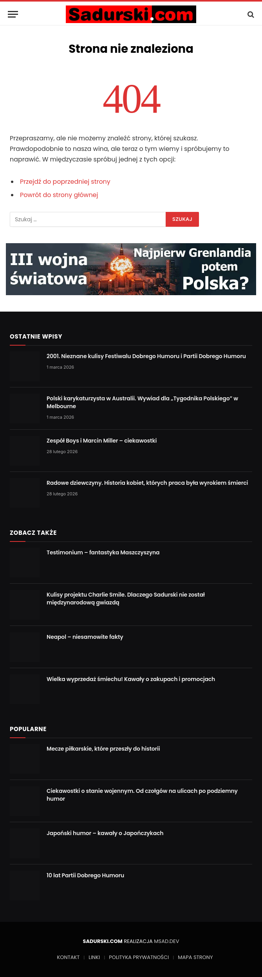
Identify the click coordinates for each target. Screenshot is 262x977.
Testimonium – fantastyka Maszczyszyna (103, 552)
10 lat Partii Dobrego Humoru (85, 875)
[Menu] (13, 14)
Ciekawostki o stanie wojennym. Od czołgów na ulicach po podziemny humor (142, 795)
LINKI (94, 957)
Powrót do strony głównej (59, 194)
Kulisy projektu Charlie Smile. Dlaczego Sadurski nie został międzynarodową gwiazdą (126, 598)
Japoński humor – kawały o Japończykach (105, 833)
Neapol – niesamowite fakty (85, 637)
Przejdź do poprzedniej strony (65, 181)
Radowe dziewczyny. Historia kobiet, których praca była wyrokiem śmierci (147, 483)
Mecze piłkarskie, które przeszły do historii (103, 749)
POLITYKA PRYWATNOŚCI (139, 957)
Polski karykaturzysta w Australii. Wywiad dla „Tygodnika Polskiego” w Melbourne (142, 402)
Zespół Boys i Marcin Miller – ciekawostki (102, 441)
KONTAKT (68, 957)
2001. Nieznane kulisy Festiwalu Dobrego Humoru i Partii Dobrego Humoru (146, 356)
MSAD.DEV (166, 941)
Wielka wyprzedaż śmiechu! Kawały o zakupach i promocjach (131, 679)
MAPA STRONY (195, 957)
